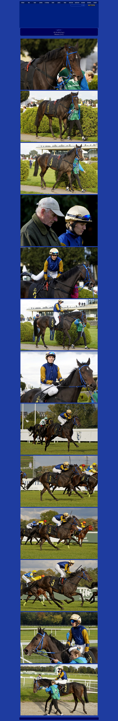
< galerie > (59, 30)
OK (83, 5)
